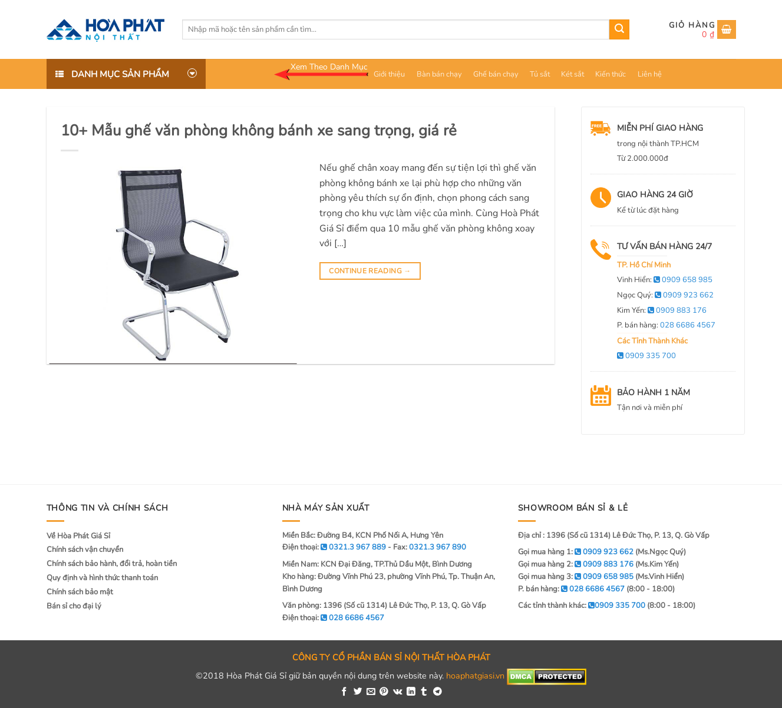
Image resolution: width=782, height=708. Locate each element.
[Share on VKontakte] (397, 692)
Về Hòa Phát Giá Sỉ (78, 536)
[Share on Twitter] (358, 692)
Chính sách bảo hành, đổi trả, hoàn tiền (112, 563)
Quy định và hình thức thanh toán (102, 578)
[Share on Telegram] (437, 692)
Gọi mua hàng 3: (575, 576)
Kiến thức (610, 74)
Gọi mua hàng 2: (575, 564)
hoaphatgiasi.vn (475, 676)
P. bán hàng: (666, 325)
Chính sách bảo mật (80, 592)
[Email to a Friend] (371, 692)
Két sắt (572, 74)
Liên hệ (650, 74)
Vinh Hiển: (664, 279)
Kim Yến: (662, 310)
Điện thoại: (333, 618)
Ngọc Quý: (665, 295)
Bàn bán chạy (439, 74)
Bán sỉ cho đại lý (74, 606)
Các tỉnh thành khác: (581, 605)
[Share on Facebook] (344, 692)
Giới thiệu (389, 74)
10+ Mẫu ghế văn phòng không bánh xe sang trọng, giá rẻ (259, 130)
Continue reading (370, 271)
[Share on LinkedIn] (411, 692)
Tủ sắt (540, 74)
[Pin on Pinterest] (384, 692)
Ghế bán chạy (496, 74)
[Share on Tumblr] (424, 692)
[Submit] (619, 29)
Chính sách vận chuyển (85, 549)
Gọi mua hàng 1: (575, 552)
